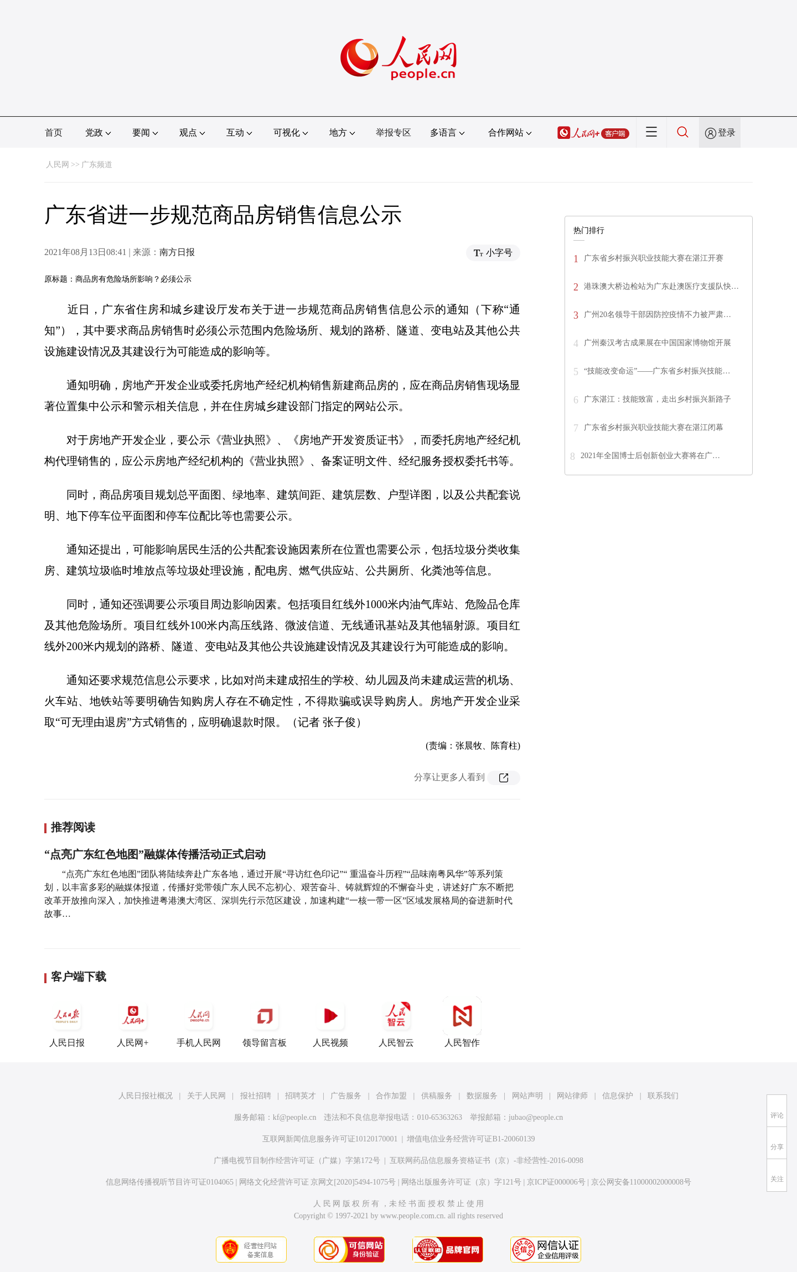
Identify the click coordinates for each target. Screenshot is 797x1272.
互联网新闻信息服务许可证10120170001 (330, 1139)
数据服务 (482, 1096)
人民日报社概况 (145, 1096)
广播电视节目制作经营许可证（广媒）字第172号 (297, 1160)
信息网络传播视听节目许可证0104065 (170, 1182)
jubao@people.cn (536, 1117)
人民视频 (330, 1021)
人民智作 (462, 1021)
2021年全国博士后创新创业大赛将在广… (650, 455)
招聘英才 (300, 1096)
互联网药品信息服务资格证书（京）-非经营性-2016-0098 (486, 1160)
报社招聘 (255, 1096)
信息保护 (617, 1096)
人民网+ (132, 1021)
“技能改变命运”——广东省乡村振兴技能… (657, 371)
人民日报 (67, 1021)
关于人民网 (206, 1096)
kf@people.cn (295, 1117)
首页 (54, 132)
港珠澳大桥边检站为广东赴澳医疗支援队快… (661, 286)
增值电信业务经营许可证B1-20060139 (471, 1139)
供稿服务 (436, 1096)
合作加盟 (391, 1096)
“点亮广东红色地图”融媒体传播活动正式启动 (155, 854)
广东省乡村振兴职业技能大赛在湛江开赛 (653, 258)
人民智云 (396, 1021)
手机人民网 (199, 1021)
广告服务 (345, 1096)
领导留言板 (264, 1021)
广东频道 (96, 164)
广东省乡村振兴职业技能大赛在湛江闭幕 (653, 427)
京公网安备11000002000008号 (641, 1182)
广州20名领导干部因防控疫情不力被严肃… (657, 314)
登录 (727, 132)
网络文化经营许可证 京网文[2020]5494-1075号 (317, 1182)
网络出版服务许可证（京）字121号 (461, 1182)
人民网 (57, 164)
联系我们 (663, 1096)
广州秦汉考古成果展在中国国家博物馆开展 (657, 343)
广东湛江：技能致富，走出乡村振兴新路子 (657, 399)
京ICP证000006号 (556, 1182)
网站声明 (527, 1096)
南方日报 (177, 252)
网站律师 (572, 1096)
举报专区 (393, 132)
